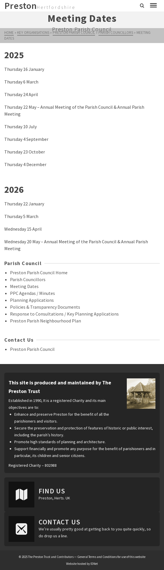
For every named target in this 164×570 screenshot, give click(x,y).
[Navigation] (153, 5)
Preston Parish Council (32, 349)
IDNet (94, 564)
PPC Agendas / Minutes (32, 293)
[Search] (142, 5)
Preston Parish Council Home (39, 272)
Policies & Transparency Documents (45, 307)
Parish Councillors (28, 279)
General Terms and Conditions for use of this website (111, 557)
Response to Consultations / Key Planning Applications (64, 314)
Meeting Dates (24, 286)
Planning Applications (32, 300)
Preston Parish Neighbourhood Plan (45, 321)
